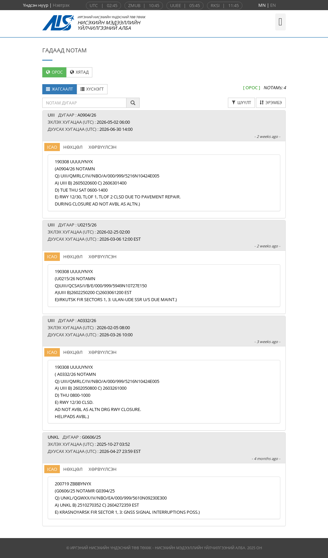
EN (273, 5)
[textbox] (84, 103)
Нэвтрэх (61, 5)
